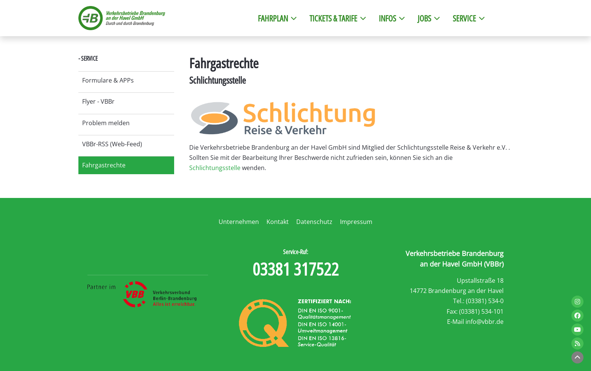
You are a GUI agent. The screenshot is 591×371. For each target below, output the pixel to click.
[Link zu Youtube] (577, 329)
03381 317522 (296, 269)
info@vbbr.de (484, 321)
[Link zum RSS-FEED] (577, 343)
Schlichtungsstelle (214, 168)
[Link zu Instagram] (577, 302)
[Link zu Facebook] (577, 316)
